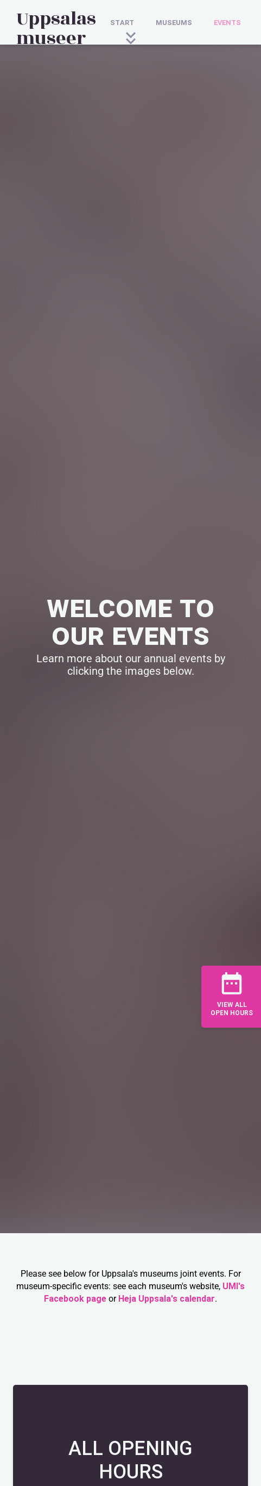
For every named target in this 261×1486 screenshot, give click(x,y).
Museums (174, 22)
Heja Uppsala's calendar (166, 1299)
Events (227, 22)
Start (122, 22)
